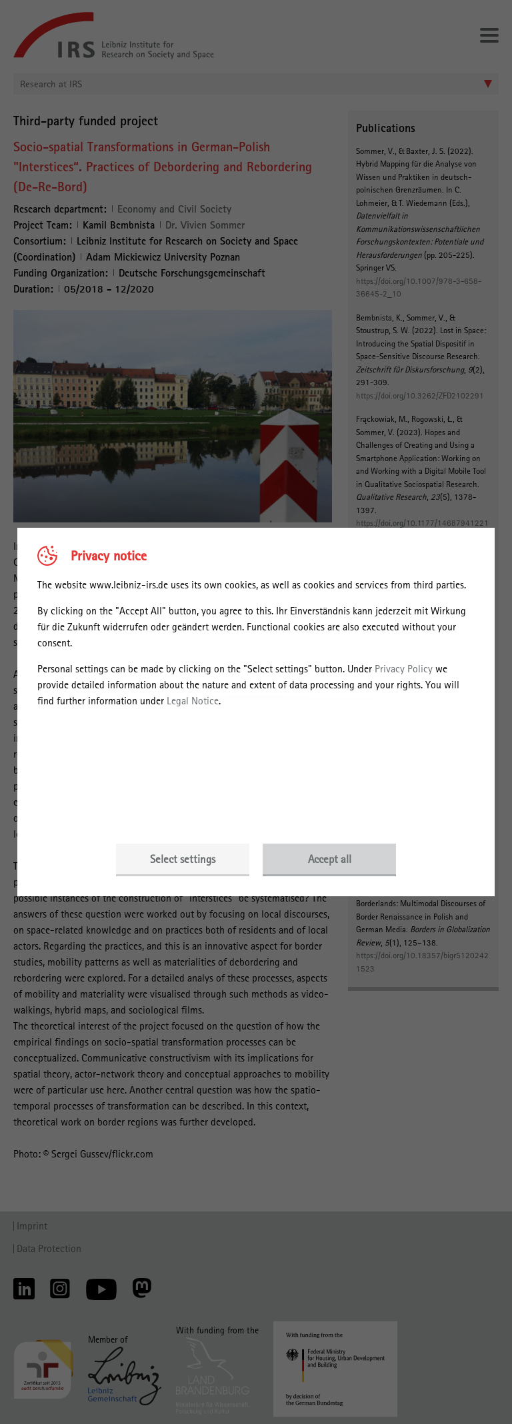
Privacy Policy (404, 668)
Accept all (329, 859)
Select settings (182, 859)
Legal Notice (193, 700)
